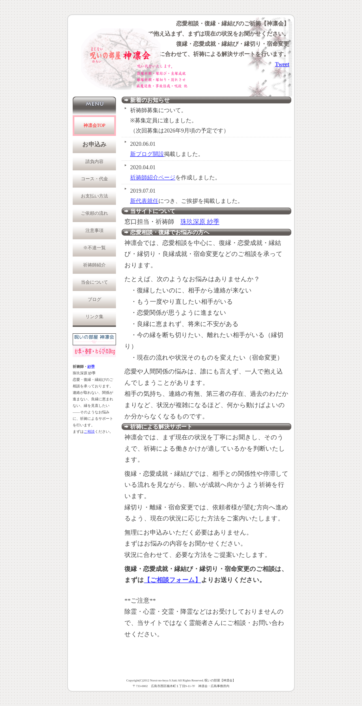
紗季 (91, 367)
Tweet (282, 64)
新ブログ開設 (147, 154)
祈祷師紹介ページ (152, 177)
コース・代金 (94, 178)
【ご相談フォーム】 (172, 579)
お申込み (94, 144)
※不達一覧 (94, 247)
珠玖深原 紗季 (199, 221)
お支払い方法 (94, 196)
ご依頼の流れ (94, 213)
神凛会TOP (94, 125)
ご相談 (89, 432)
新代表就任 (144, 201)
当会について (94, 282)
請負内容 (94, 161)
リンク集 (94, 316)
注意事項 (94, 230)
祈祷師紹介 (94, 264)
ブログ (94, 299)
